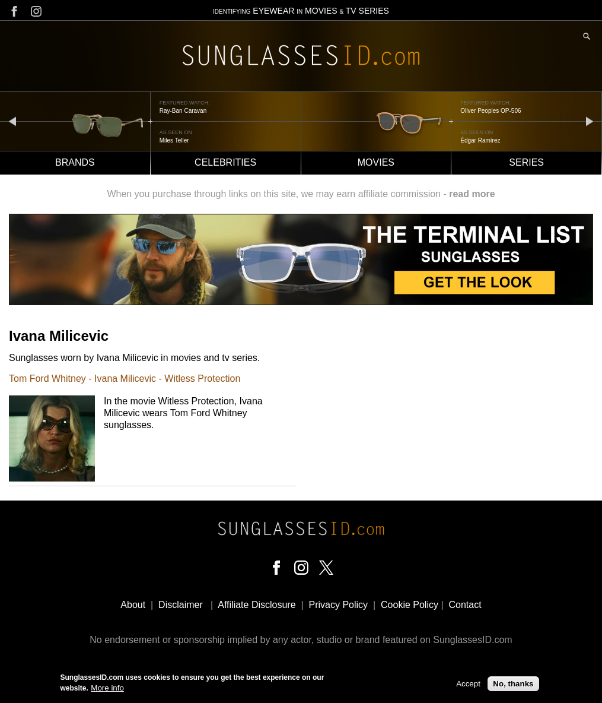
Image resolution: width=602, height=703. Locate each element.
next (589, 121)
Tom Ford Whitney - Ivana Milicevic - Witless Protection (124, 378)
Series (526, 162)
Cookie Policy (409, 605)
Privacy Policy (338, 605)
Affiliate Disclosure (256, 605)
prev (12, 121)
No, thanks (513, 685)
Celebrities (225, 162)
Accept (468, 685)
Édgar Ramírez (480, 140)
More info (107, 690)
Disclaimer (180, 605)
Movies (376, 162)
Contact (464, 605)
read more (472, 194)
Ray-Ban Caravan (183, 110)
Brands (75, 162)
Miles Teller (174, 140)
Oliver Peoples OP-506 (490, 110)
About (132, 605)
